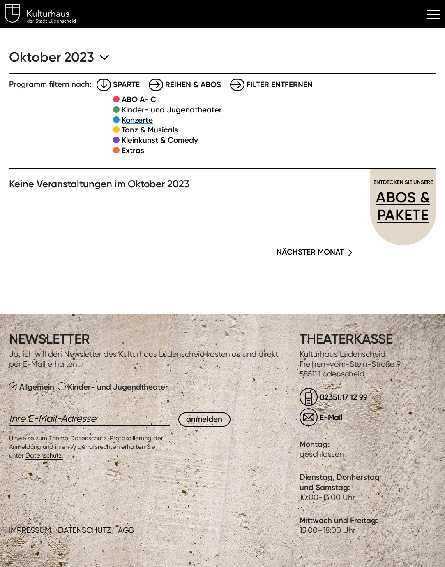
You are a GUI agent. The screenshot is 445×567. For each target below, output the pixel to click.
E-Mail (331, 417)
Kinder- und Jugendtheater (172, 109)
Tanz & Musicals (150, 130)
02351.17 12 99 (343, 397)
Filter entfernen (280, 84)
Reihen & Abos (193, 84)
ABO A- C (139, 99)
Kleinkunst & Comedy (160, 140)
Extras (133, 150)
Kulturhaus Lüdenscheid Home (45, 15)
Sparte (126, 84)
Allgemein (32, 387)
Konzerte (137, 120)
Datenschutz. (44, 455)
